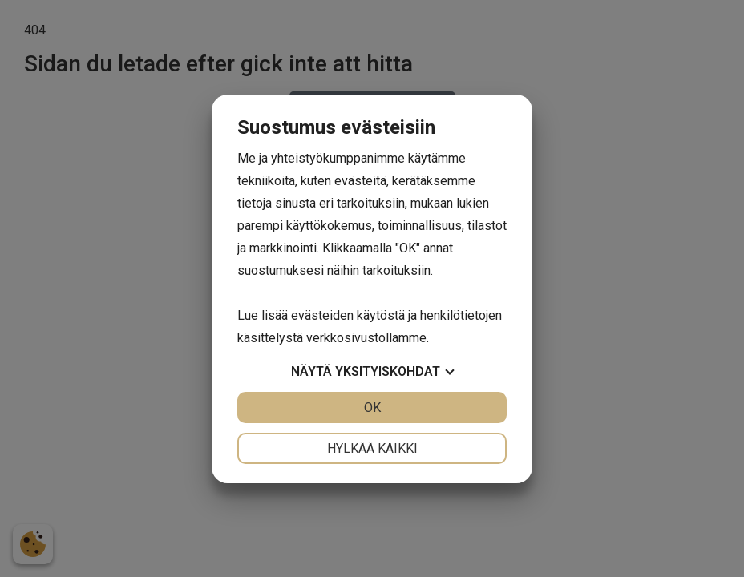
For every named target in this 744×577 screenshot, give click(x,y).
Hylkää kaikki (372, 448)
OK (372, 407)
